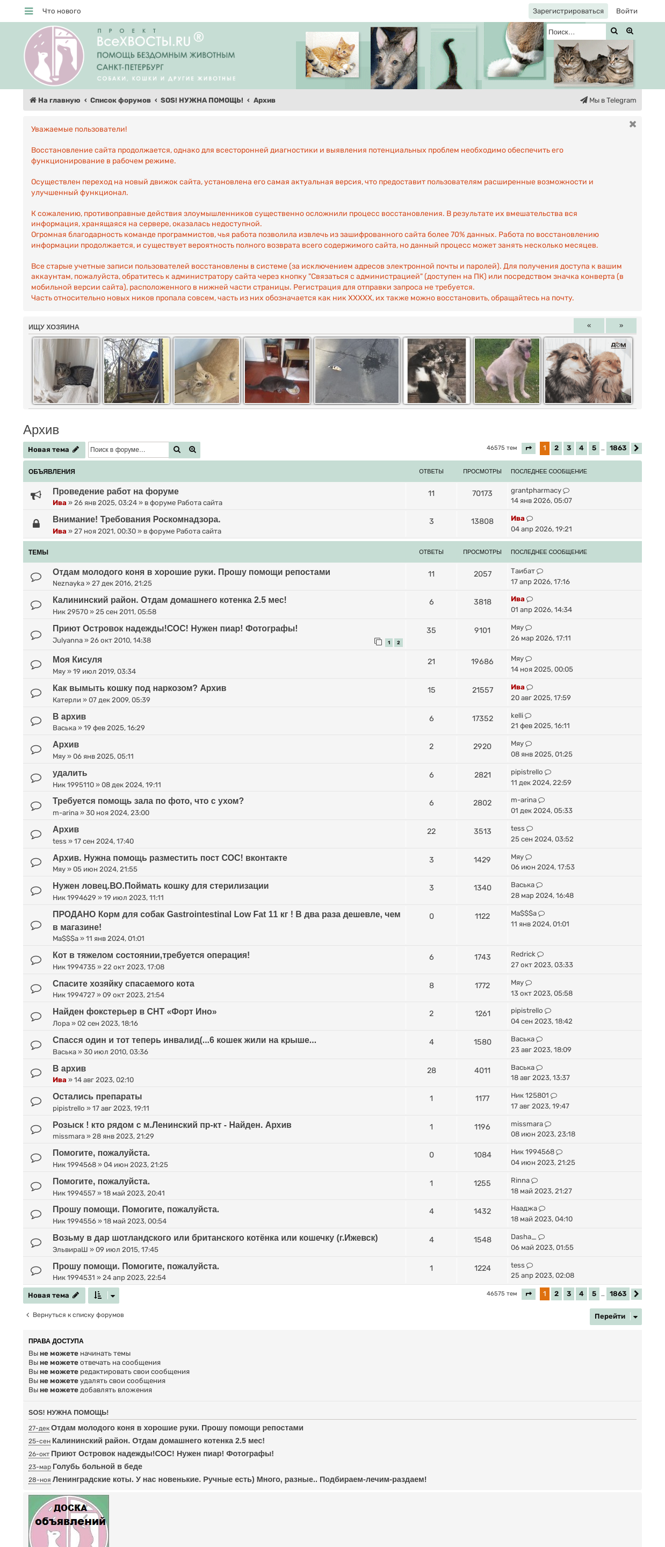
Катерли (67, 700)
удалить (70, 773)
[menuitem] (61, 11)
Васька (64, 728)
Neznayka (68, 583)
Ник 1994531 (74, 1277)
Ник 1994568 (74, 1165)
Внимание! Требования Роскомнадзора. (137, 519)
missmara (69, 1136)
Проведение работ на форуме (116, 491)
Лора (61, 1023)
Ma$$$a (65, 938)
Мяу (517, 627)
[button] (529, 448)
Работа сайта (199, 503)
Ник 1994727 (74, 995)
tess (60, 841)
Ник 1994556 (74, 1221)
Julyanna (68, 640)
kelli (517, 715)
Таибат (523, 571)
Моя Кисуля (77, 659)
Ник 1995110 (73, 785)
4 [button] (581, 448)
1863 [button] (618, 448)
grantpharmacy (536, 490)
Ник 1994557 (74, 1193)
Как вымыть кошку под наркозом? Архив (140, 688)
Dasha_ (524, 1237)
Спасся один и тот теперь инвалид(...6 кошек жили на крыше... (184, 1040)
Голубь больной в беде (97, 1466)
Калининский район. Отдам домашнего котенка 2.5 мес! (170, 600)
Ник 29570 (70, 612)
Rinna (520, 1180)
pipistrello (527, 772)
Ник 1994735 (74, 967)
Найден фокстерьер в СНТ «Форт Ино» (134, 1011)
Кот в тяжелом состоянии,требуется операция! (151, 955)
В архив (69, 716)
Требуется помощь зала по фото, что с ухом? (148, 800)
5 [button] (594, 448)
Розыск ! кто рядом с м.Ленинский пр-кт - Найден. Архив (172, 1124)
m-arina (65, 813)
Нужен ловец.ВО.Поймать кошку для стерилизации (161, 885)
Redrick (523, 954)
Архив (41, 429)
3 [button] (569, 448)
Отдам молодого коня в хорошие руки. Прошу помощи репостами (191, 572)
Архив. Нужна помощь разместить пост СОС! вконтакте (170, 857)
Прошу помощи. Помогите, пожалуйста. (136, 1209)
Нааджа (524, 1208)
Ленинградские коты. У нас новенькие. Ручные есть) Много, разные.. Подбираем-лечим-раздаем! (240, 1479)
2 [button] (556, 448)
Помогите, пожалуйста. (101, 1152)
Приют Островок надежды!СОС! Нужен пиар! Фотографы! (175, 628)
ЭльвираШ (70, 1250)
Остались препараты (97, 1096)
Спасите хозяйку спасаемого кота (123, 983)
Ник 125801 (530, 1095)
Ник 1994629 (74, 898)
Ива (60, 503)
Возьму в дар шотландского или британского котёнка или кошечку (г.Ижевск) (215, 1237)
